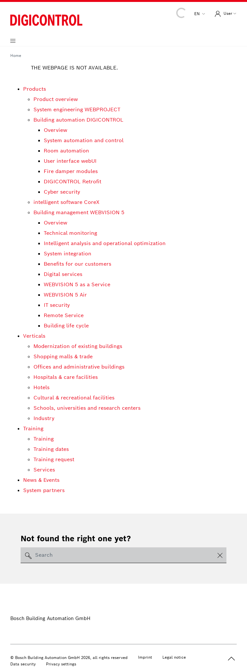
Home (15, 55)
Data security (23, 664)
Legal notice (174, 657)
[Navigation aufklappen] (13, 40)
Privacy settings (61, 664)
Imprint (145, 657)
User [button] (222, 13)
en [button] (197, 13)
